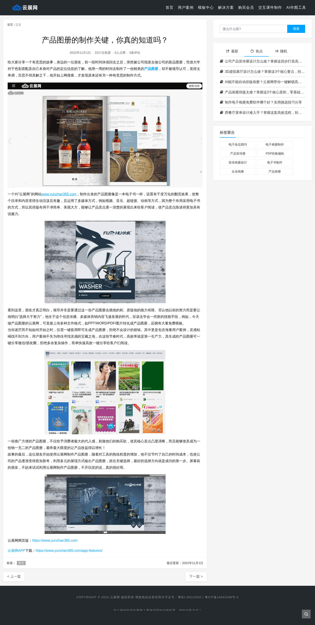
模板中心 (206, 7)
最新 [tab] (232, 51)
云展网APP (16, 550)
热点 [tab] (256, 51)
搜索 (296, 28)
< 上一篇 (14, 576)
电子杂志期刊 (238, 144)
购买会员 (246, 7)
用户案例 (186, 7)
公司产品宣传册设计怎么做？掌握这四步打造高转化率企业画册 (262, 61)
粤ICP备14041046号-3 (222, 597)
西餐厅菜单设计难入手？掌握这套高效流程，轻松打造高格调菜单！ (262, 112)
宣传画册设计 (238, 162)
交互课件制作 (270, 7)
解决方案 (226, 7)
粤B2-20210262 (189, 597)
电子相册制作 (275, 144)
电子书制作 (274, 162)
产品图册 (151, 69)
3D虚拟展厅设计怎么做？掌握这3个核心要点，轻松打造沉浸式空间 (262, 71)
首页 (169, 7)
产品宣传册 (237, 153)
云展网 (114, 597)
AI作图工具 (296, 7)
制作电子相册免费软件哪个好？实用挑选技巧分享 (261, 102)
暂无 (21, 563)
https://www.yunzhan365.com (55, 540)
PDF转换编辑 (275, 153)
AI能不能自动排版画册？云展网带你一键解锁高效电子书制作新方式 (262, 82)
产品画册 (275, 171)
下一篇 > (196, 576)
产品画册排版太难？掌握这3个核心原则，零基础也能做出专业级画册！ (262, 92)
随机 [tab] (281, 51)
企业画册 (238, 171)
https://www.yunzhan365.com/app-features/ (69, 550)
